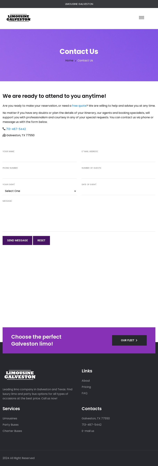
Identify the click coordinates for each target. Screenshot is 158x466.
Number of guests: (91, 167)
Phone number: (10, 167)
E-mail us (88, 431)
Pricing (86, 387)
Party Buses (11, 425)
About (86, 381)
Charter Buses (12, 431)
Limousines (10, 418)
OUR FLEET (127, 340)
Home (69, 60)
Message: (7, 200)
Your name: (9, 151)
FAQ (84, 393)
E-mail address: (90, 151)
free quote (79, 106)
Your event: (9, 184)
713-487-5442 (16, 129)
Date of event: (89, 184)
